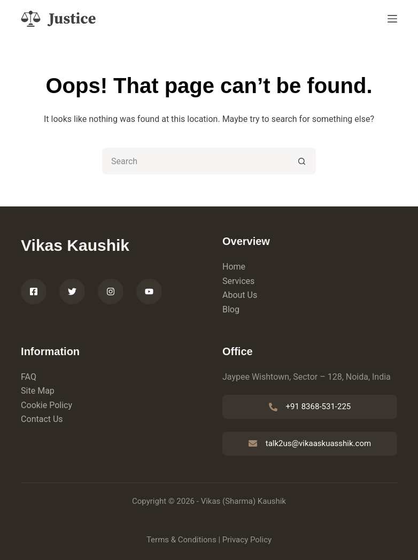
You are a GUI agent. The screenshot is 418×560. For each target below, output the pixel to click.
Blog (230, 309)
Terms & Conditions (181, 539)
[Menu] (392, 19)
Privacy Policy (247, 539)
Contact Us (42, 419)
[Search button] (302, 161)
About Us (239, 295)
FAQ (28, 377)
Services (238, 281)
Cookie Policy (46, 405)
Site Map (38, 391)
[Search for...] (195, 161)
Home (233, 267)
